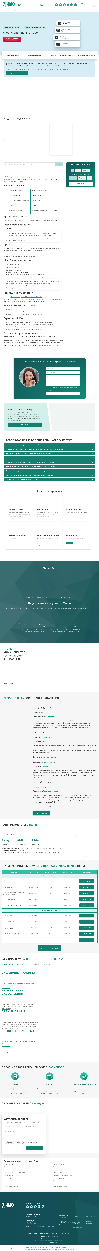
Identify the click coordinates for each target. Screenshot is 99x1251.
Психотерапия (8, 1170)
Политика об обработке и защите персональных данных (49, 1240)
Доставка (88, 1218)
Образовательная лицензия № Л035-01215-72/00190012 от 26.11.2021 (49, 598)
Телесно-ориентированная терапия (63, 1167)
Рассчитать (80, 184)
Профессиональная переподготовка (64, 1214)
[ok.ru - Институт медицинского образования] (64, 4)
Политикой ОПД (73, 390)
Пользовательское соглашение (49, 1239)
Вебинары (62, 1224)
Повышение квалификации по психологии (16, 1172)
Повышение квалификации (63, 1218)
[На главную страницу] (9, 5)
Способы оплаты (90, 1216)
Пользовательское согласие (49, 1242)
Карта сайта (88, 1223)
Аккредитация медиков (76, 1219)
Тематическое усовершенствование (65, 1222)
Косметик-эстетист (9, 1181)
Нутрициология (8, 1164)
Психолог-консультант (59, 1164)
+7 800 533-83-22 (84, 4)
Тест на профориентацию (77, 1226)
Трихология (7, 1184)
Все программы (49, 948)
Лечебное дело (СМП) (9, 921)
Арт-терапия (7, 1178)
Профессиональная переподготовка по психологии (68, 1170)
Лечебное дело (7, 887)
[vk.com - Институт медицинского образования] (56, 4)
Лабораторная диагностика (11, 940)
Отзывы (87, 1214)
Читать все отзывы (8, 683)
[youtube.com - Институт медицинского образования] (60, 4)
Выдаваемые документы (35, 55)
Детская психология (59, 1178)
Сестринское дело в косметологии (63, 1181)
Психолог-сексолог (9, 1167)
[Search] (59, 164)
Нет (89, 178)
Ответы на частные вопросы (61, 55)
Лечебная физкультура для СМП (12, 934)
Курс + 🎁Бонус (12, 39)
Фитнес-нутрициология (11, 1186)
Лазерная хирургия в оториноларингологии (9, 881)
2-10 (77, 170)
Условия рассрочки (12, 55)
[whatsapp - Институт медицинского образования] (71, 4)
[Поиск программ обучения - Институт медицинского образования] (75, 4)
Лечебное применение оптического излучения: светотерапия (13, 893)
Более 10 (86, 170)
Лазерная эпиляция (8, 915)
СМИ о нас (88, 1226)
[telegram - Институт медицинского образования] (68, 4)
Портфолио (75, 1216)
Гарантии (88, 1221)
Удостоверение (66, 31)
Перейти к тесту (24, 425)
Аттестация (75, 1214)
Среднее (82, 178)
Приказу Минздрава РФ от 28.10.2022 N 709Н (26, 297)
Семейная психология (59, 1172)
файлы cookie (39, 1247)
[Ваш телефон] (34, 1127)
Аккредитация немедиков (76, 1223)
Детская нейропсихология (11, 1175)
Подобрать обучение (17, 73)
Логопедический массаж (10, 899)
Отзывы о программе (85, 55)
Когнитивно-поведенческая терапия (63, 1175)
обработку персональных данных (68, 387)
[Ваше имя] (13, 1127)
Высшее (73, 178)
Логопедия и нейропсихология (12, 905)
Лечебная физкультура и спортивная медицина (10, 927)
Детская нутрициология (60, 1186)
